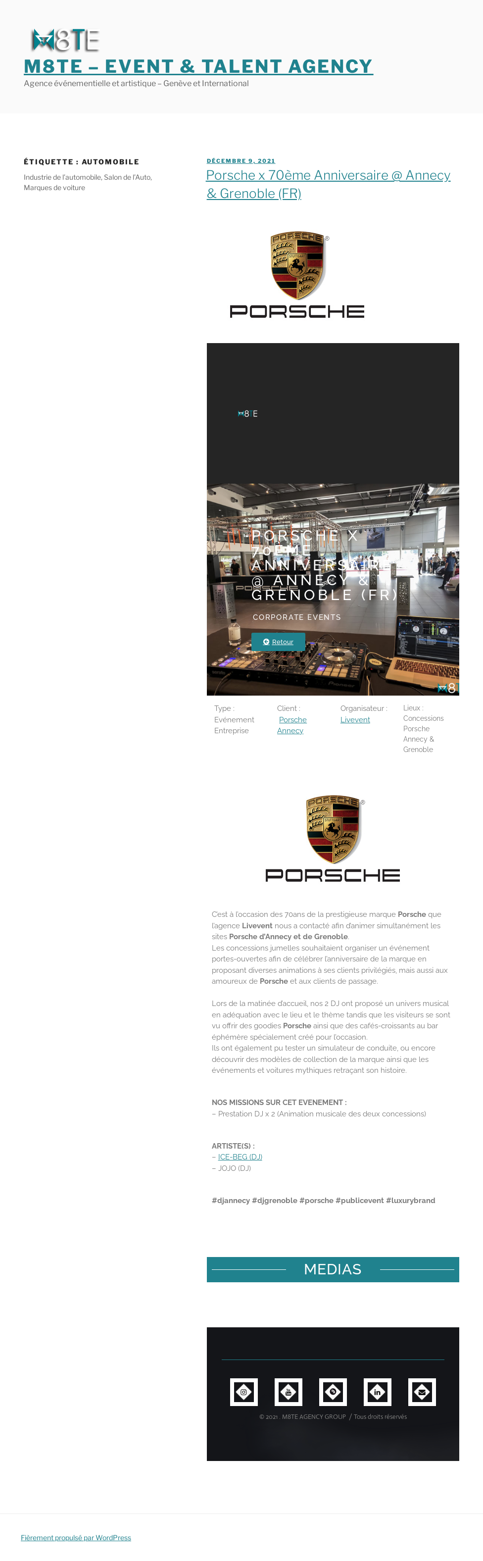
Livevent (355, 719)
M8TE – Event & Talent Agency (199, 66)
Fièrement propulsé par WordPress (76, 1537)
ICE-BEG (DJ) (240, 1157)
